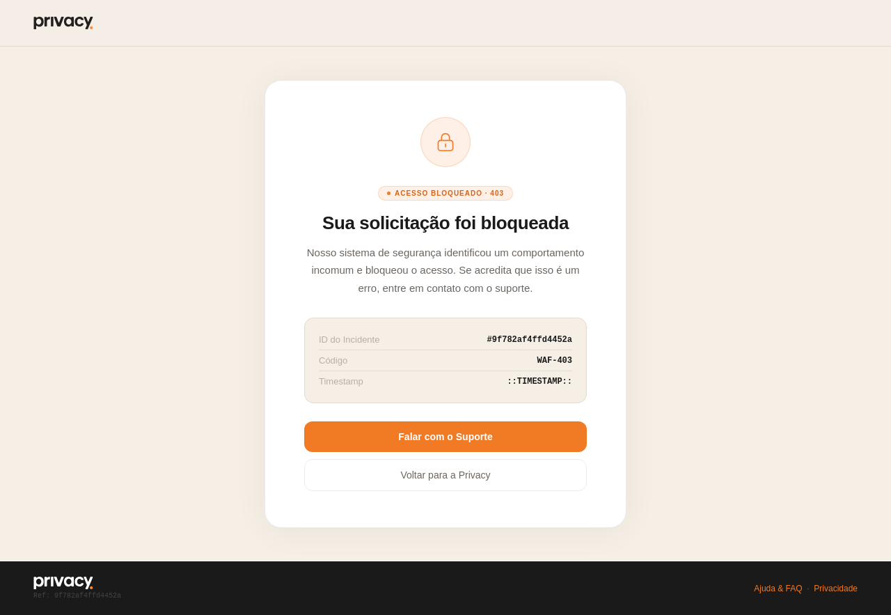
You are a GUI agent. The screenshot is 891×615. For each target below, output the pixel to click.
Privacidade (836, 588)
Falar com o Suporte (445, 436)
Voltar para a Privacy (445, 475)
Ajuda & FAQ (778, 588)
